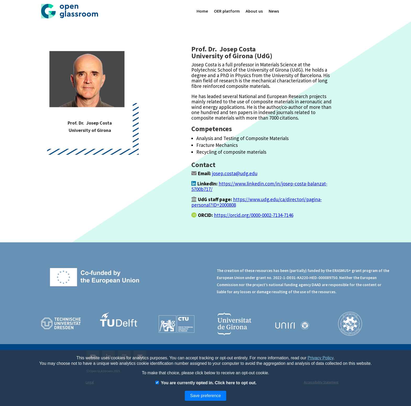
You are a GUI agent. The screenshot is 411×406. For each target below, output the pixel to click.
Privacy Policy (320, 358)
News (274, 11)
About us (254, 11)
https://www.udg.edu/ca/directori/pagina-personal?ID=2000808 (256, 202)
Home (202, 11)
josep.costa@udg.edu (234, 173)
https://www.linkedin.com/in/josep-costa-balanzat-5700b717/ (259, 186)
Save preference (205, 395)
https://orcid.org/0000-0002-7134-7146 (253, 215)
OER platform (227, 11)
